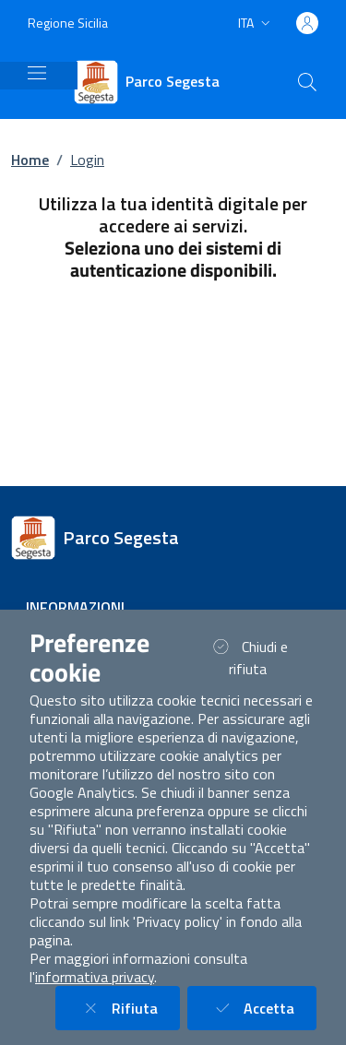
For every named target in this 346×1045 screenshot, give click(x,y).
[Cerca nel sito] (307, 82)
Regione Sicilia (68, 22)
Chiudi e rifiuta (260, 657)
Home (30, 159)
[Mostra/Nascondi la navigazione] (37, 73)
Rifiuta (129, 1007)
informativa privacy (94, 977)
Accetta (262, 1007)
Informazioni (75, 607)
